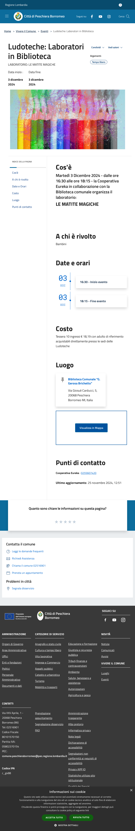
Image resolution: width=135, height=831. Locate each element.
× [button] (131, 790)
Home (7, 31)
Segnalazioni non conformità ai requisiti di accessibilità (82, 758)
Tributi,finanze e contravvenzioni (77, 663)
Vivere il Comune (26, 31)
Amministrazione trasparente (78, 715)
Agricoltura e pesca (79, 695)
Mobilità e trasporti (46, 687)
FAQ (37, 730)
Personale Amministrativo (11, 677)
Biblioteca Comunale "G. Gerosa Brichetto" (84, 381)
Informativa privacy (79, 730)
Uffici (5, 656)
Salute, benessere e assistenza (79, 680)
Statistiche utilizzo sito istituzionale (81, 777)
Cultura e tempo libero (48, 650)
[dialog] (67, 809)
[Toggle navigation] (7, 16)
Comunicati (107, 650)
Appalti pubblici (44, 669)
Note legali (74, 736)
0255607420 (88, 473)
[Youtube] (99, 16)
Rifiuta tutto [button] (81, 817)
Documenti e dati (12, 686)
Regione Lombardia (16, 5)
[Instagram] (107, 16)
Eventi (44, 31)
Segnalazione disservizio (49, 724)
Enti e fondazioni (12, 662)
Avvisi (104, 656)
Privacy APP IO (77, 769)
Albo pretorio (75, 724)
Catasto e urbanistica (47, 675)
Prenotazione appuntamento (43, 715)
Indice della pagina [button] (22, 161)
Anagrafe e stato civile (48, 644)
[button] (67, 825)
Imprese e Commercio (47, 662)
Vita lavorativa (43, 656)
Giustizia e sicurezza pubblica (80, 652)
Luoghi (105, 673)
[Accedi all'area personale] (120, 5)
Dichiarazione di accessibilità (77, 745)
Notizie (105, 644)
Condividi (98, 47)
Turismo (39, 681)
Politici (6, 669)
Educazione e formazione (82, 644)
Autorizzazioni (76, 689)
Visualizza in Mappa (91, 428)
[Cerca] (128, 16)
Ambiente (74, 672)
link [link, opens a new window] (87, 810)
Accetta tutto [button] (54, 817)
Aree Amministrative (14, 650)
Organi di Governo (12, 644)
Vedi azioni (116, 47)
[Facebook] (90, 16)
